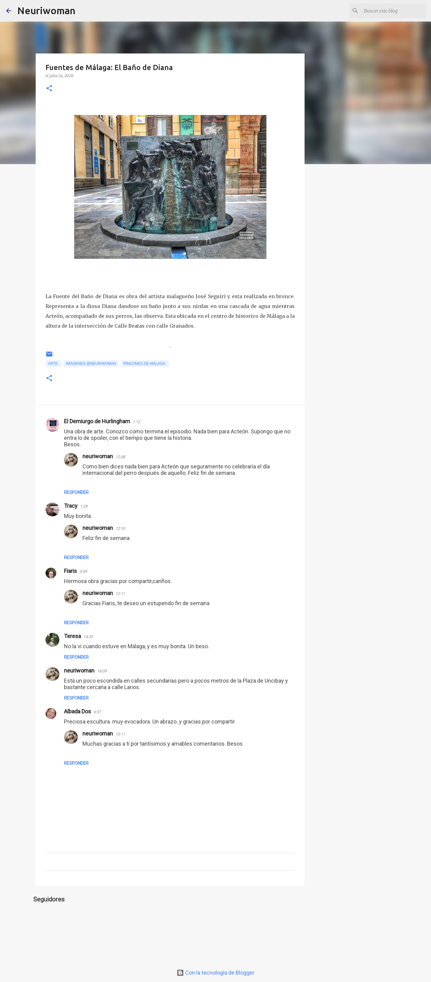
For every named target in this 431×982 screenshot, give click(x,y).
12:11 (120, 593)
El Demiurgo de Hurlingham (97, 421)
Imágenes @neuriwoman (91, 363)
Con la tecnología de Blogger (215, 972)
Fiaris (70, 571)
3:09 (83, 571)
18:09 (101, 671)
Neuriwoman (46, 10)
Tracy (71, 506)
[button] (49, 89)
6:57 (97, 712)
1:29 (83, 506)
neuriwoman (97, 456)
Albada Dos (77, 711)
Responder (76, 492)
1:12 (136, 422)
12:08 (120, 457)
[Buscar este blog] (393, 10)
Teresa (72, 636)
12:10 (120, 528)
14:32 (88, 636)
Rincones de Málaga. (144, 363)
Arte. (53, 363)
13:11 (120, 734)
